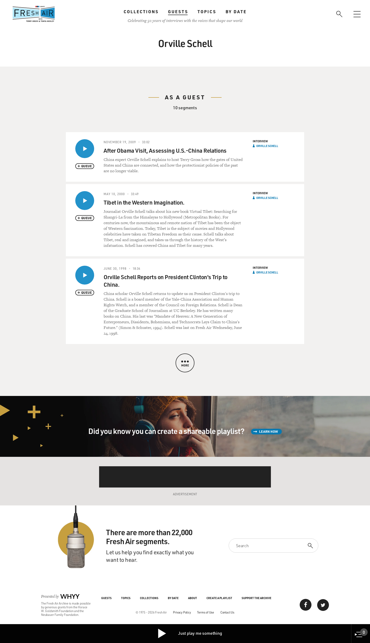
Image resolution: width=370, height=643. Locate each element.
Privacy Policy (182, 612)
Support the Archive (256, 598)
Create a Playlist (219, 598)
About (192, 598)
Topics (207, 11)
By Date (236, 11)
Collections (141, 11)
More (185, 364)
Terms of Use (205, 612)
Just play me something (189, 633)
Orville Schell (267, 146)
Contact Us (227, 612)
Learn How (268, 431)
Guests (178, 11)
